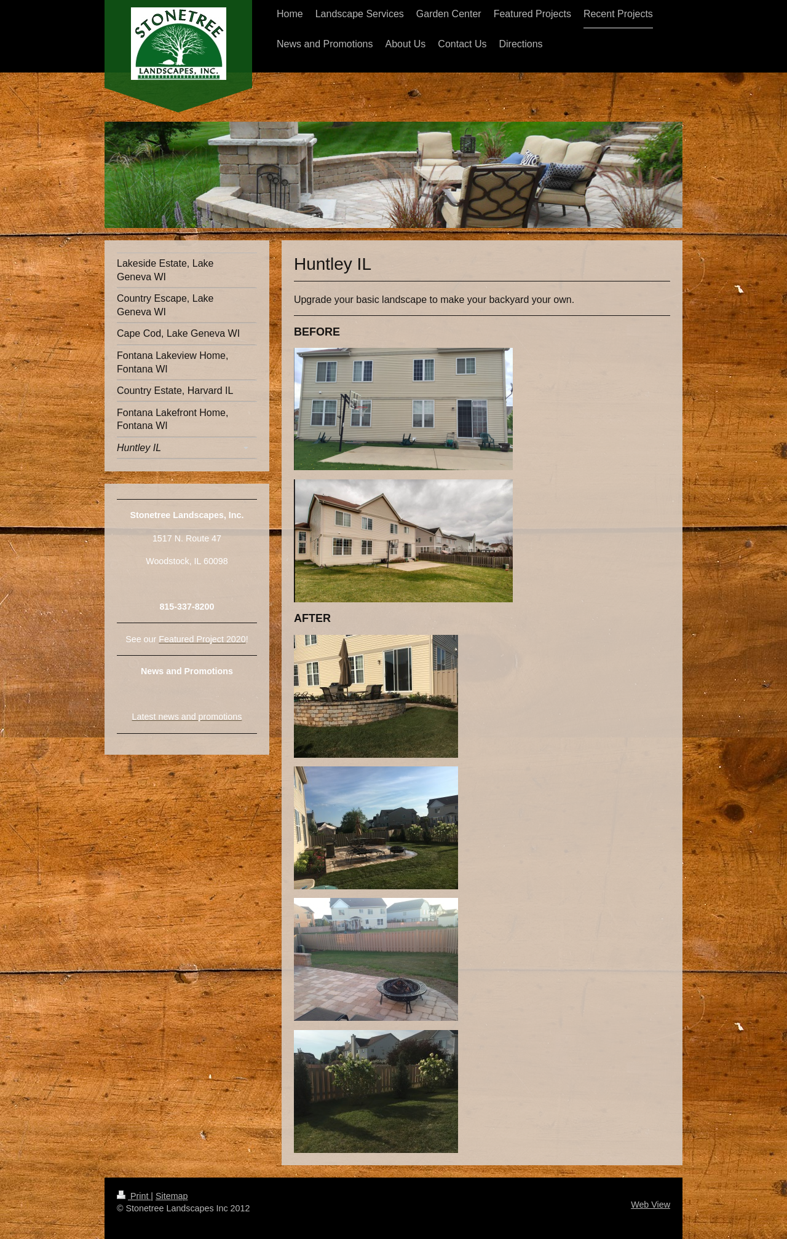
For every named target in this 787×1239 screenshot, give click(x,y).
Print (134, 1196)
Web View (650, 1205)
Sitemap (172, 1196)
